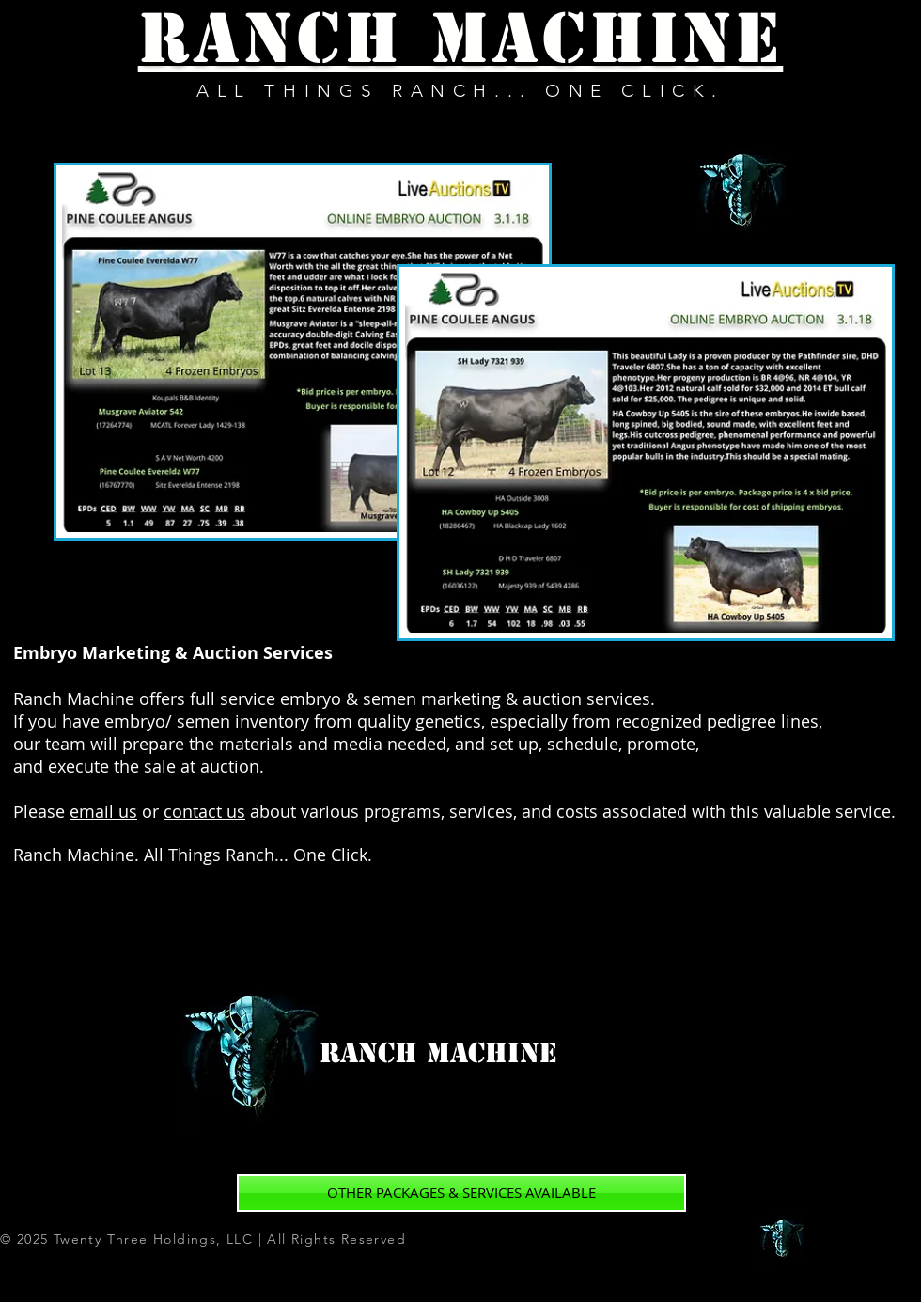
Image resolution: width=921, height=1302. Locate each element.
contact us (204, 811)
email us (103, 811)
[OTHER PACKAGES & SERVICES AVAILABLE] (461, 1193)
